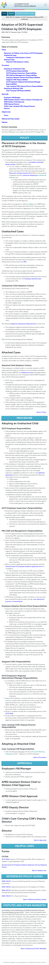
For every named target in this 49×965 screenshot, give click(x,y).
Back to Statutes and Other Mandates (33, 948)
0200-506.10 (6, 887)
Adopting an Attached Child (13, 88)
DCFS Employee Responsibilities (17, 71)
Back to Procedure (40, 757)
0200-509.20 (6, 896)
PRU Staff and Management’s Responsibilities (21, 75)
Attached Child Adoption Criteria (17, 62)
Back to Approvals (40, 840)
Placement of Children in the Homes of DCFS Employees (23, 53)
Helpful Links (6, 112)
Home (4, 13)
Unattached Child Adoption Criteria (18, 57)
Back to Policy (41, 412)
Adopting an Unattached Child (14, 69)
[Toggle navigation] (45, 5)
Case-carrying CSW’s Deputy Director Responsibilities (24, 86)
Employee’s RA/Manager (12, 97)
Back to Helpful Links (39, 870)
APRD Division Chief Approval (14, 102)
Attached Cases (9, 60)
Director (7, 108)
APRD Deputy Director (11, 104)
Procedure (5, 65)
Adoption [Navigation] (11, 13)
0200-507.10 (6, 890)
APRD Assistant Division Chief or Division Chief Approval (23, 100)
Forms (6, 115)
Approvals (5, 94)
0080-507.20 (6, 881)
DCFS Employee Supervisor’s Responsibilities (21, 73)
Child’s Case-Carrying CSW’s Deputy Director (19, 106)
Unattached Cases (10, 55)
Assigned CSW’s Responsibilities (17, 80)
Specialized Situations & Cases (25, 13)
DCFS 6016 (5, 859)
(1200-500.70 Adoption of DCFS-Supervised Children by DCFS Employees (24, 18)
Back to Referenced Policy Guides (34, 899)
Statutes (4, 122)
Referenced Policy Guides (10, 119)
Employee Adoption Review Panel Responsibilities (23, 77)
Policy (4, 50)
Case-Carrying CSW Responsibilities (18, 91)
